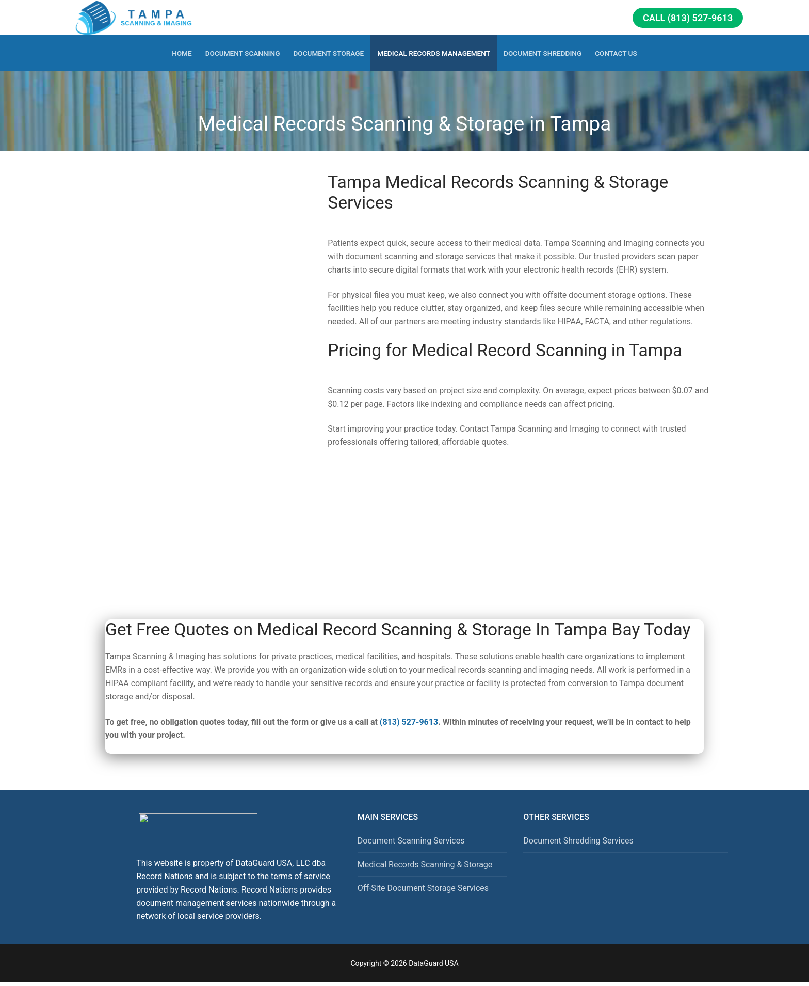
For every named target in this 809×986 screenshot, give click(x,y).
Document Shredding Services (578, 841)
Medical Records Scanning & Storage (425, 864)
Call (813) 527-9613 (688, 17)
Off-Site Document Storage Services (423, 888)
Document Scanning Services (411, 841)
